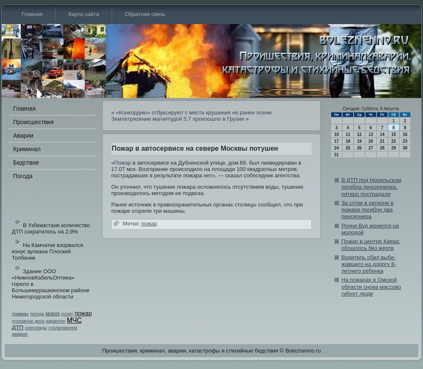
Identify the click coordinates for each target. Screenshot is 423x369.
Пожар (122, 163)
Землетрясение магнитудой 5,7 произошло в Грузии (177, 119)
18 (348, 141)
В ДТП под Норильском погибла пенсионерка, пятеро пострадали (371, 187)
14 (382, 134)
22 (393, 141)
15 (393, 134)
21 (382, 141)
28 (382, 148)
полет (67, 313)
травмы (20, 313)
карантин (55, 320)
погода (37, 313)
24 (336, 148)
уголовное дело (28, 320)
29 (393, 148)
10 (336, 134)
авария (19, 333)
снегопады (36, 327)
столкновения (63, 327)
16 (405, 134)
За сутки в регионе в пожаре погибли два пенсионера (367, 210)
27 (370, 148)
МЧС (74, 320)
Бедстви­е (26, 162)
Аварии (23, 135)
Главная (32, 14)
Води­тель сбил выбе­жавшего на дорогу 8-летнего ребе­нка (368, 264)
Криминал (27, 149)
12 (359, 134)
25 (348, 148)
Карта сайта (83, 14)
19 (359, 141)
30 (405, 148)
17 (336, 141)
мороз (53, 314)
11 (348, 134)
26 (359, 148)
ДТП (17, 327)
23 (405, 141)
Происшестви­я (33, 122)
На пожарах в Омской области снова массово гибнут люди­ (371, 287)
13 (370, 134)
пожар (83, 313)
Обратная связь (145, 14)
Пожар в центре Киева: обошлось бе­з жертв (370, 244)
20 (370, 141)
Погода (23, 176)
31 (336, 154)
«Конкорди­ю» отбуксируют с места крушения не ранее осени (194, 112)
